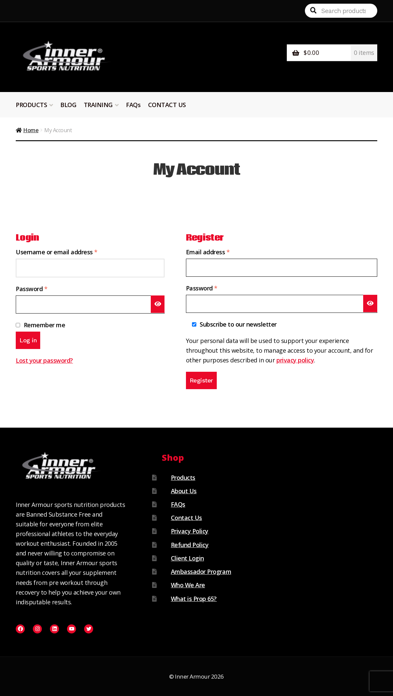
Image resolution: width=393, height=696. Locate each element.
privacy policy (295, 360)
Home (30, 130)
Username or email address (69, 251)
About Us (184, 491)
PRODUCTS (31, 105)
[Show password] (158, 304)
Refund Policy (190, 545)
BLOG (68, 105)
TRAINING (98, 105)
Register (201, 380)
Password (44, 288)
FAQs (133, 105)
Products (183, 477)
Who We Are (188, 585)
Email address (220, 251)
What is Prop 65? (194, 599)
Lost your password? (44, 360)
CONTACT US (167, 105)
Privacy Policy (189, 531)
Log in (28, 340)
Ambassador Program (201, 572)
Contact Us (186, 518)
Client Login (187, 558)
